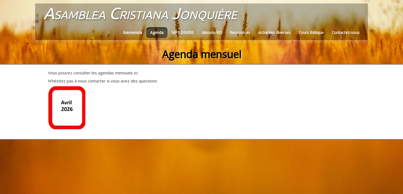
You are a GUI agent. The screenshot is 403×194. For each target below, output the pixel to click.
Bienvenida (132, 32)
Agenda (156, 32)
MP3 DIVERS (183, 32)
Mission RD (212, 32)
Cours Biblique (311, 32)
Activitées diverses (274, 32)
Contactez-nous (346, 32)
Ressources (240, 32)
